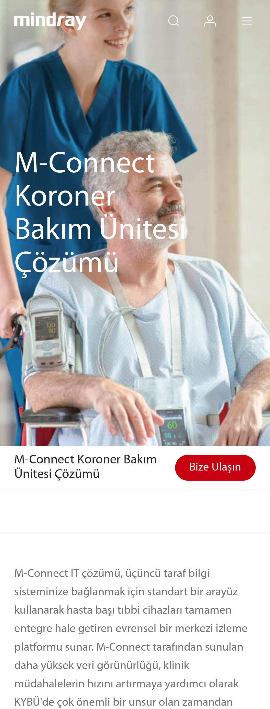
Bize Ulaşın (215, 467)
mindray (50, 21)
